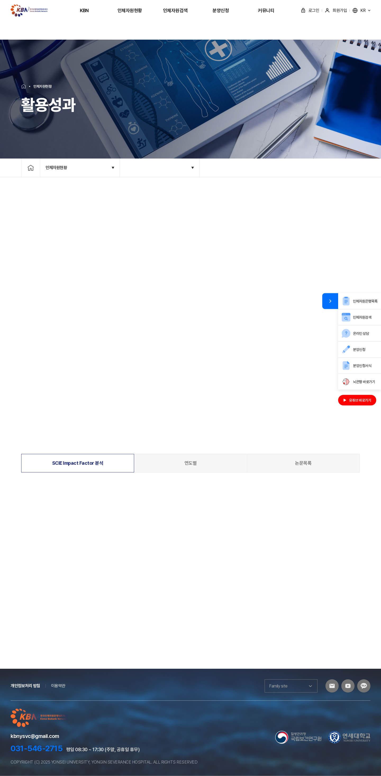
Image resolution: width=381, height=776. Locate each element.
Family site (291, 686)
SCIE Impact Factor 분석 (77, 463)
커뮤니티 (266, 10)
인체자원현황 (129, 10)
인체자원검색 (175, 10)
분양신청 (220, 10)
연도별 (190, 463)
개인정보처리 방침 (25, 685)
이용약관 (58, 685)
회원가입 (336, 10)
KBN (84, 10)
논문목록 (303, 463)
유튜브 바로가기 (357, 400)
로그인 (310, 10)
